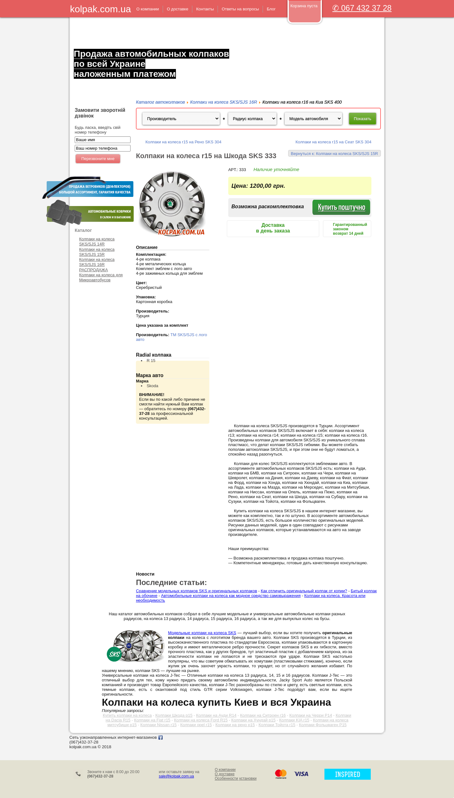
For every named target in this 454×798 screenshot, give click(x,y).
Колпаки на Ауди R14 (216, 715)
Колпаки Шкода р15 (174, 715)
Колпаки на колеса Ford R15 (201, 720)
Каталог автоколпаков (160, 102)
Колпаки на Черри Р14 (310, 715)
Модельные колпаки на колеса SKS (202, 632)
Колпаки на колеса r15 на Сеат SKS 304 (333, 142)
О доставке (225, 774)
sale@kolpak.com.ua (176, 776)
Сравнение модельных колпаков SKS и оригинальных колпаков (196, 590)
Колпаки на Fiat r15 (152, 720)
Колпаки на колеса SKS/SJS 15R (96, 252)
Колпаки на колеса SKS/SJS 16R (96, 262)
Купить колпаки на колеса (127, 715)
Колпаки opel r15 (196, 724)
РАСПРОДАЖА (93, 269)
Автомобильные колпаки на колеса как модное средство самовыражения (231, 595)
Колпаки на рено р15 (235, 724)
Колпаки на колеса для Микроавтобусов (101, 277)
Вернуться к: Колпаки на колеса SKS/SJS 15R (334, 153)
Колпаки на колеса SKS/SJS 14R (96, 241)
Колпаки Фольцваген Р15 (322, 724)
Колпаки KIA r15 (294, 720)
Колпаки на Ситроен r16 (263, 715)
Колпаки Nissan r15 (158, 724)
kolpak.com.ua (100, 9)
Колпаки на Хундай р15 (253, 720)
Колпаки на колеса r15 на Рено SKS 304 (183, 142)
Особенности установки (236, 778)
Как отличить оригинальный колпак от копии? (304, 590)
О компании (225, 769)
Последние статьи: (171, 582)
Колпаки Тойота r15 (277, 724)
